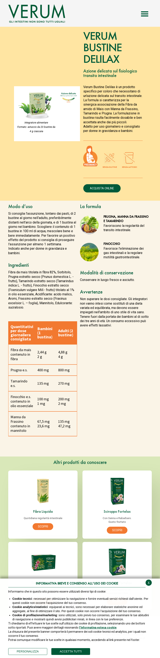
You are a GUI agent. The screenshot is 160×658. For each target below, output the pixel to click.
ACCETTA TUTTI (71, 651)
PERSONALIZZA (28, 651)
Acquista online (102, 188)
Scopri (43, 526)
